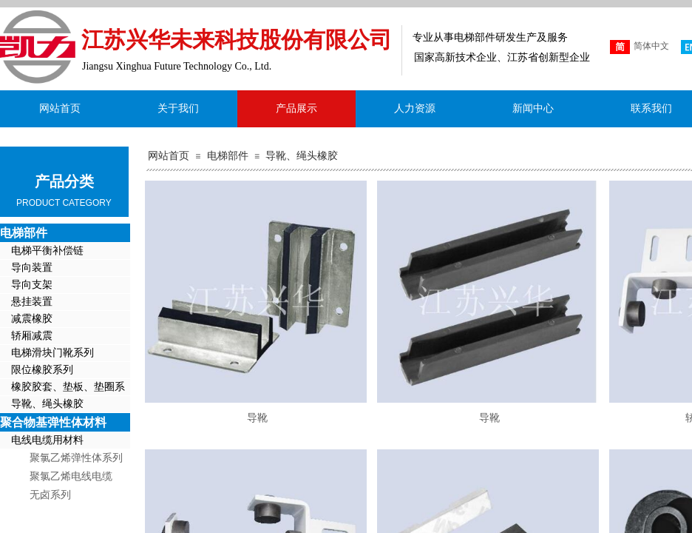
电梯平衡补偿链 (47, 250)
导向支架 (31, 284)
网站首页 (168, 155)
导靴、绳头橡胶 (301, 155)
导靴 (257, 417)
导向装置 (31, 267)
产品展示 (296, 108)
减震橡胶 (31, 318)
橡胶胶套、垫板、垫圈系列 (62, 388)
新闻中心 (533, 108)
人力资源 (414, 108)
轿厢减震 (31, 335)
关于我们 (178, 108)
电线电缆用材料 (47, 440)
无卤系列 (50, 494)
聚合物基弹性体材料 (53, 422)
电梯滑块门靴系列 (52, 352)
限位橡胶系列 (42, 369)
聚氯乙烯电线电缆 (71, 476)
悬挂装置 (31, 301)
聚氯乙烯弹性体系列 (76, 457)
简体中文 (639, 47)
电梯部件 (227, 155)
